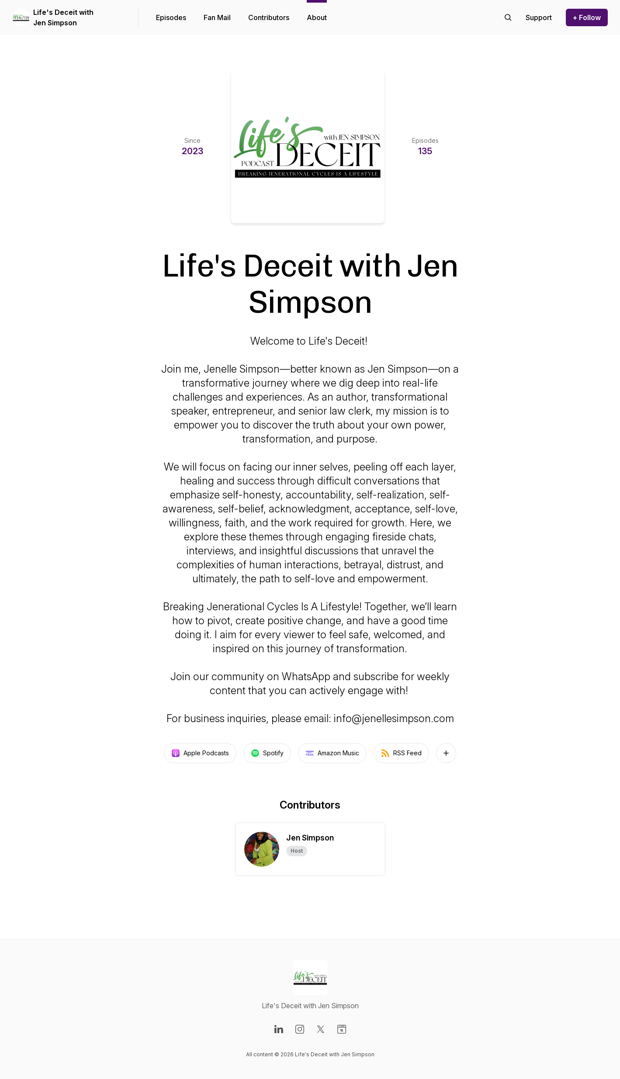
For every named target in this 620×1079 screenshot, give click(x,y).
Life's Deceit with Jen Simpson (63, 17)
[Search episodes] (508, 17)
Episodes (171, 17)
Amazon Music (332, 753)
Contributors (268, 17)
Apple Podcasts (200, 753)
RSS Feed (401, 753)
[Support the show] (539, 17)
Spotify (267, 753)
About (317, 17)
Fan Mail (217, 17)
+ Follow (587, 17)
